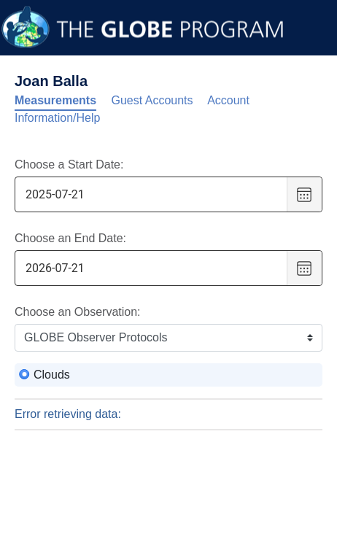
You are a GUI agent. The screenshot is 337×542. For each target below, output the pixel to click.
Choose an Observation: (78, 312)
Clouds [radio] (52, 374)
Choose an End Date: (70, 238)
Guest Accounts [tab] (152, 100)
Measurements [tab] (55, 100)
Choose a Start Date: (69, 164)
